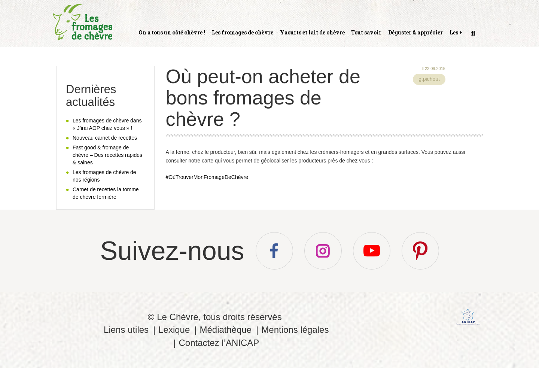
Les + (456, 32)
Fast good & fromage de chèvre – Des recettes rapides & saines (107, 155)
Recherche (472, 36)
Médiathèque (226, 330)
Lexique (174, 330)
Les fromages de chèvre (242, 32)
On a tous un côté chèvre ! (171, 32)
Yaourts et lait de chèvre (312, 32)
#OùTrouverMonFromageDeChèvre (207, 177)
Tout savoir (366, 32)
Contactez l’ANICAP (219, 343)
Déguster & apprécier (415, 32)
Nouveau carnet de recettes (105, 138)
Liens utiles (126, 330)
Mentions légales (295, 330)
